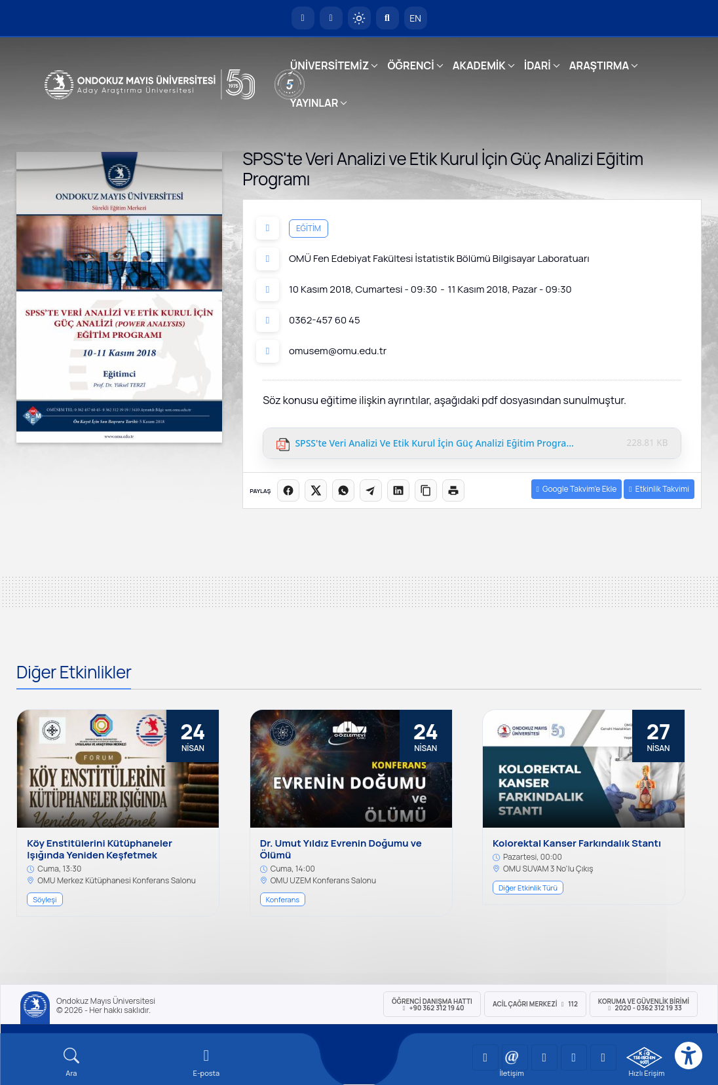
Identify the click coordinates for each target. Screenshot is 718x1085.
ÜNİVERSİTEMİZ (329, 65)
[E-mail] (206, 1062)
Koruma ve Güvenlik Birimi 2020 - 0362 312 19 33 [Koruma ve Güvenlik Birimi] (643, 1004)
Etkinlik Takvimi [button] (659, 488)
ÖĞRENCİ (410, 65)
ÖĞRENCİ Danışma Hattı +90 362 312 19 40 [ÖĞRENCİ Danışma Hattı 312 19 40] (432, 1004)
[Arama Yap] (387, 18)
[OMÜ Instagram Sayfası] (544, 1057)
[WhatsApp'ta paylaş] (343, 490)
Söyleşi (44, 899)
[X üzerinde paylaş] (316, 490)
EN (415, 18)
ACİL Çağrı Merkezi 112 (535, 1003)
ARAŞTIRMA (599, 65)
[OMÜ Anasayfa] (303, 18)
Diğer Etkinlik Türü (528, 887)
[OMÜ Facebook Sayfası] (603, 1057)
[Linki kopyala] (426, 490)
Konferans (282, 899)
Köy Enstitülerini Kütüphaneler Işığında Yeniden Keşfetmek (99, 849)
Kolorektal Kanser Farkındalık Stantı (577, 843)
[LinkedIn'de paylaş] (398, 490)
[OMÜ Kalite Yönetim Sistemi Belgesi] (644, 1057)
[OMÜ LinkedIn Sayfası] (515, 1057)
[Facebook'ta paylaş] (288, 490)
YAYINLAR (314, 103)
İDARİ (537, 65)
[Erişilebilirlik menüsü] (688, 1055)
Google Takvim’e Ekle (577, 488)
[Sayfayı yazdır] (453, 490)
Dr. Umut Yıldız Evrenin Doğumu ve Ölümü (341, 849)
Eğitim (308, 228)
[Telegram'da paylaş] (371, 490)
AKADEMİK (479, 65)
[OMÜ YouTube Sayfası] (485, 1057)
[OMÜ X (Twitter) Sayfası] (574, 1057)
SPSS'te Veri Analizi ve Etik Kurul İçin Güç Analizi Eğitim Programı (435, 443)
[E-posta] (331, 18)
